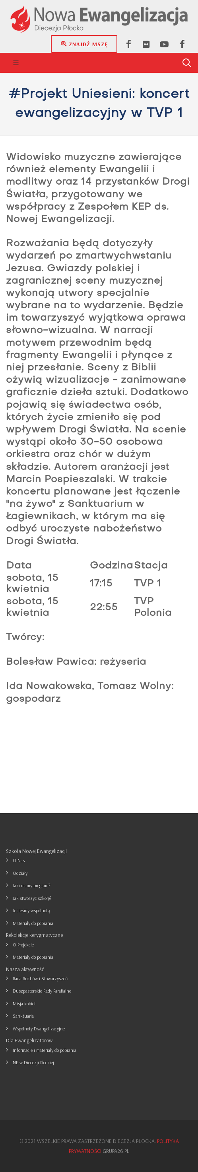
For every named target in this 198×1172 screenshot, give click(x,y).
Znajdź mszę (84, 44)
